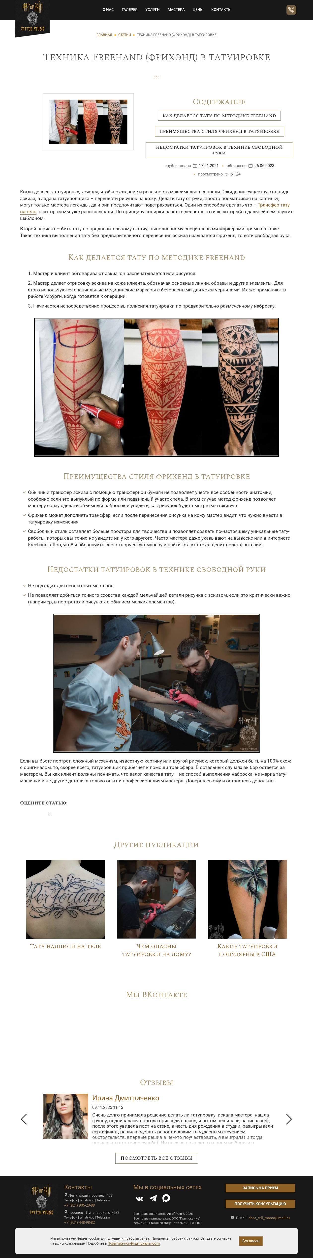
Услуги (151, 9)
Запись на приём (260, 1188)
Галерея (128, 9)
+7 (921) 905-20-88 (79, 1205)
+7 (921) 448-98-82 (79, 1222)
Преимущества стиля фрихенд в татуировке (219, 131)
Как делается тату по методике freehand (219, 115)
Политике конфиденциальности (134, 1243)
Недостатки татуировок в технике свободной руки (219, 150)
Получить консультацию (260, 1204)
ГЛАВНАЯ (104, 35)
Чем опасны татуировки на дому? (156, 950)
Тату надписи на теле (65, 946)
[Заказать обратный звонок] (290, 10)
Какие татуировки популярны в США (248, 950)
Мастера (175, 9)
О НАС (107, 9)
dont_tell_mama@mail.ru (269, 1218)
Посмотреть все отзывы (157, 1158)
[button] (24, 1119)
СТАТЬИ (124, 35)
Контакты (220, 9)
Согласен (250, 1241)
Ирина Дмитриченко (125, 1098)
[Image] (65, 899)
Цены (196, 9)
